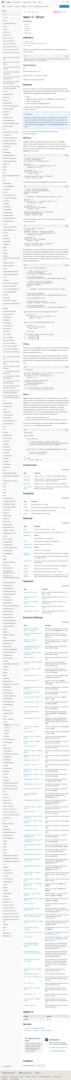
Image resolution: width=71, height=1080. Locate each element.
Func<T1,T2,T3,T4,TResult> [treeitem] (9, 343)
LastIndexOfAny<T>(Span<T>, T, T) (32, 830)
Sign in (67, 2)
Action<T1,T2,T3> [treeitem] (7, 35)
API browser (35, 12)
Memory (29, 350)
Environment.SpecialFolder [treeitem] (9, 286)
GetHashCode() (27, 547)
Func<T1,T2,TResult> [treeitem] (8, 337)
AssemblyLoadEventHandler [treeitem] (10, 143)
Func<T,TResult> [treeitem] (7, 334)
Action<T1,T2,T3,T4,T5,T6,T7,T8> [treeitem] (11, 49)
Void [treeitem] (4, 930)
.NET (29, 12)
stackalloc (45, 219)
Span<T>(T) (27, 476)
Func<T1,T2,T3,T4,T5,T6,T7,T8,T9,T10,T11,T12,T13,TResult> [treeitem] (11, 382)
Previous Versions (14, 1076)
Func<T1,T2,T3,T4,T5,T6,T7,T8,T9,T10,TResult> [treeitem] (11, 367)
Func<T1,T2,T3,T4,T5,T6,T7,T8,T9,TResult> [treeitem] (11, 362)
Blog (21, 1076)
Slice (46, 398)
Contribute (27, 1076)
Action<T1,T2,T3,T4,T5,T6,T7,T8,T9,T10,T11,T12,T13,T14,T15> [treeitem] (11, 82)
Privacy (34, 1076)
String (48, 409)
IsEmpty (26, 507)
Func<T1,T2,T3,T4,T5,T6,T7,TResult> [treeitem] (11, 353)
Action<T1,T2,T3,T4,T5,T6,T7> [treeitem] (10, 47)
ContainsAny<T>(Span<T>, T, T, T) (32, 675)
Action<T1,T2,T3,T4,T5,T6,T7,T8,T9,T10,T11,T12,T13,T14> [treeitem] (11, 78)
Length (25, 513)
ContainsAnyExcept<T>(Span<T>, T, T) (33, 702)
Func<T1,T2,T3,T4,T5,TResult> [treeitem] (10, 346)
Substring (38, 412)
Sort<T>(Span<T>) (28, 937)
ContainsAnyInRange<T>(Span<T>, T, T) (34, 718)
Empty (25, 504)
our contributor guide (32, 1050)
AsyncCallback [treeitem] (6, 146)
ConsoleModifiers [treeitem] (7, 209)
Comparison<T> (55, 934)
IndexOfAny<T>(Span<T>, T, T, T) (32, 760)
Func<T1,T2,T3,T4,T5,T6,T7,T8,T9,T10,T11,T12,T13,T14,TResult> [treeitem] (11, 387)
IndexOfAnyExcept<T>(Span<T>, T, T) (33, 784)
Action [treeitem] (4, 26)
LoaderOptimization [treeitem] (8, 544)
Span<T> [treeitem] (6, 725)
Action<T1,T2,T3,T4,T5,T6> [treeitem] (9, 44)
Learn (24, 12)
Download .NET (64, 6)
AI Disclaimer (4, 1076)
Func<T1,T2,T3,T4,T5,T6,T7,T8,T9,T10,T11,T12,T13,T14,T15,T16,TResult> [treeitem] (11, 396)
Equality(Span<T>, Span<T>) (31, 592)
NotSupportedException (29, 109)
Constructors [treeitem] (7, 727)
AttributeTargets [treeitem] (7, 152)
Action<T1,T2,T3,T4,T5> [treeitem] (9, 41)
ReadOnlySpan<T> (28, 425)
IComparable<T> (58, 641)
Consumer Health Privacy (45, 1076)
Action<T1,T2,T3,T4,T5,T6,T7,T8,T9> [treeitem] (11, 53)
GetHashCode (56, 107)
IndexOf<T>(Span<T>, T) (30, 746)
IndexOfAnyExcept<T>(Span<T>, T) (32, 788)
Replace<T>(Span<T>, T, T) (30, 888)
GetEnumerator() (28, 544)
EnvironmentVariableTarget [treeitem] (9, 292)
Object (32, 75)
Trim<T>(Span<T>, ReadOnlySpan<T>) (33, 977)
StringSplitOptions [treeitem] (7, 757)
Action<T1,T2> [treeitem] (6, 32)
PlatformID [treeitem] (5, 661)
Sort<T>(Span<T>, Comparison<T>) (33, 932)
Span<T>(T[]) (27, 483)
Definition (26, 24)
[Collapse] (19, 10)
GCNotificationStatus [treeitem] (8, 415)
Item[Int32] (26, 510)
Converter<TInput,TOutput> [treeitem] (10, 227)
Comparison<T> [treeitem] (7, 189)
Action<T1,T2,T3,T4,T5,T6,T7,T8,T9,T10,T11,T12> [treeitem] (11, 68)
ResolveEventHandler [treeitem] (8, 693)
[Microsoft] (3, 2)
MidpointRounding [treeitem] (7, 585)
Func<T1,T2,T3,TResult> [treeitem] (9, 340)
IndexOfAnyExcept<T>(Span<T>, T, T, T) (33, 779)
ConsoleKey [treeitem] (6, 203)
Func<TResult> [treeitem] (7, 331)
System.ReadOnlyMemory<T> (59, 124)
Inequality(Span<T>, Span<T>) (31, 611)
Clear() (25, 529)
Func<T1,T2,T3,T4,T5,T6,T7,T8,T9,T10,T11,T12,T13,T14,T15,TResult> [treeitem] (11, 391)
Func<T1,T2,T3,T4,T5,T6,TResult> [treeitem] (11, 349)
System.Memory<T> (42, 124)
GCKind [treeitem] (5, 409)
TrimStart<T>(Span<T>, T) (30, 1005)
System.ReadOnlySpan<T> (30, 133)
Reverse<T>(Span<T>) (29, 903)
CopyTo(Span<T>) (28, 532)
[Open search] (63, 2)
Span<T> (38, 71)
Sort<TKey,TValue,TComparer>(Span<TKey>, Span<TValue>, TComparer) (31, 945)
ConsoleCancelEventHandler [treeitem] (10, 198)
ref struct (38, 89)
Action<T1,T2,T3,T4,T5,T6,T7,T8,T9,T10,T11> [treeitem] (11, 63)
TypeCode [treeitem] (5, 826)
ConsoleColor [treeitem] (6, 201)
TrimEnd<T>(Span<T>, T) (30, 994)
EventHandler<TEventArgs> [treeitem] (10, 300)
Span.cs (29, 45)
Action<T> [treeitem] (5, 29)
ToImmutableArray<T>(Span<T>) (32, 974)
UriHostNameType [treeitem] (7, 881)
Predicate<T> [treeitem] (6, 667)
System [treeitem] (5, 20)
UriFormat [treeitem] (5, 876)
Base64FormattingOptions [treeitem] (9, 161)
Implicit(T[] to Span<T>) (30, 606)
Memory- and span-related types (35, 1028)
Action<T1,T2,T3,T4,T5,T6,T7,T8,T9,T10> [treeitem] (11, 58)
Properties (26, 30)
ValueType (38, 75)
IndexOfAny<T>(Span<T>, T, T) (31, 764)
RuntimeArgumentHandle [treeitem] (9, 696)
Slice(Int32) (26, 565)
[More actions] (68, 12)
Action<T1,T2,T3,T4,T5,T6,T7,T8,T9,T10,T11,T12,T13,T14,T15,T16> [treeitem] (11, 87)
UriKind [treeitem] (5, 884)
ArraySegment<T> (64, 597)
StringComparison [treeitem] (7, 751)
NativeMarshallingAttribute (36, 79)
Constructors (27, 28)
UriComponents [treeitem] (7, 870)
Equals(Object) (46, 107)
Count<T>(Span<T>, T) (29, 731)
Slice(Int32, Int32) (28, 561)
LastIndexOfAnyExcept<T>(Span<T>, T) (33, 854)
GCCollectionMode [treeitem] (7, 403)
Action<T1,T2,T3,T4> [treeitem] (8, 38)
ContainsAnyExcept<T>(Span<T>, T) (33, 707)
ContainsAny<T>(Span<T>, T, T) (32, 680)
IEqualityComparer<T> (50, 918)
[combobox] (11, 14)
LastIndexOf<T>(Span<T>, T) (31, 811)
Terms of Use (57, 1076)
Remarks (26, 26)
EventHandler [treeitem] (6, 297)
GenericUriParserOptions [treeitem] (9, 421)
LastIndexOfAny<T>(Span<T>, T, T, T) (33, 825)
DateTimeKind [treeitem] (6, 238)
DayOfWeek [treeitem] (6, 244)
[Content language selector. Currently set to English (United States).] (8, 1073)
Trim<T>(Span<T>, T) (29, 983)
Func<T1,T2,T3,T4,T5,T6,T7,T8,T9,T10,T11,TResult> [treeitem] (11, 372)
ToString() (26, 571)
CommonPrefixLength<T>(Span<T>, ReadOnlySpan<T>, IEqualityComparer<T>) (33, 647)
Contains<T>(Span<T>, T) (30, 657)
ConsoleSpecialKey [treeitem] (7, 212)
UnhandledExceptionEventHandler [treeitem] (11, 861)
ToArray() (26, 568)
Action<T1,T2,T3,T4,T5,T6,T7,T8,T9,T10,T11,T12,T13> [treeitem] (11, 73)
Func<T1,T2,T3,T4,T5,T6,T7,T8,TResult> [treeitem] (11, 357)
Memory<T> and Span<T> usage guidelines (38, 1030)
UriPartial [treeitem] (5, 890)
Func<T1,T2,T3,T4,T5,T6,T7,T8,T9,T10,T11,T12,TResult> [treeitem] (11, 377)
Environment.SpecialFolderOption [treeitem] (11, 289)
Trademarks (4, 1079)
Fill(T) (25, 541)
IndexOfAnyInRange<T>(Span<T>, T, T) (33, 800)
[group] (46, 59)
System (31, 41)
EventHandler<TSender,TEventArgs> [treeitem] (11, 304)
